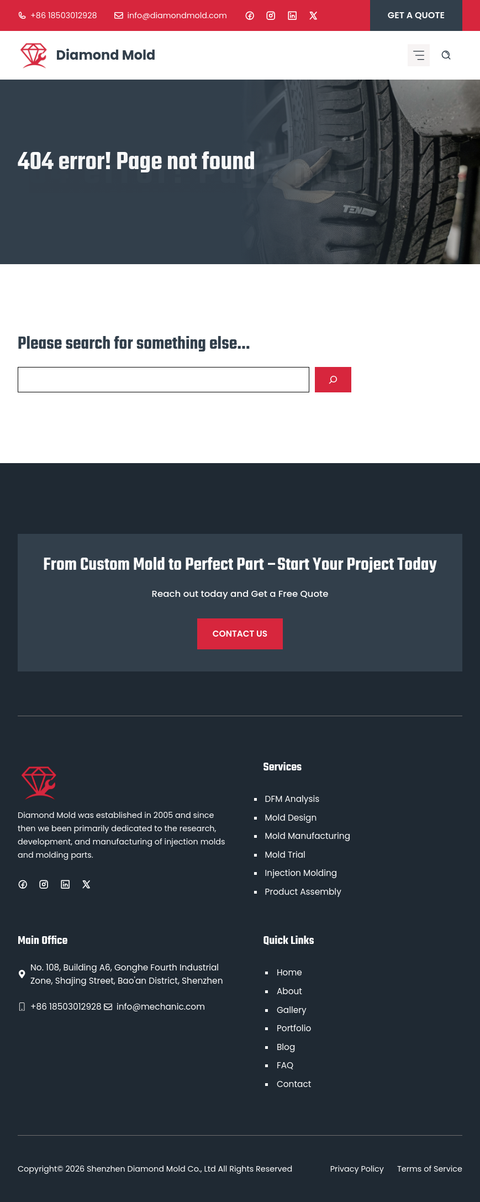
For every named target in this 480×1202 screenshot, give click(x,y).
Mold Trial (285, 854)
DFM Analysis (292, 799)
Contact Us (240, 633)
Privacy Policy (357, 1168)
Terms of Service (429, 1168)
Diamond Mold (106, 55)
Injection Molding (301, 873)
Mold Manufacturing (308, 836)
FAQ (285, 1065)
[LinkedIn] (292, 15)
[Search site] (446, 55)
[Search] (333, 379)
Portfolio (294, 1028)
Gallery (292, 1010)
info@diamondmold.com (177, 15)
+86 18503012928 (63, 15)
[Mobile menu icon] (419, 55)
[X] (313, 15)
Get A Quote (416, 15)
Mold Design (291, 817)
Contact (294, 1084)
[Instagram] (271, 15)
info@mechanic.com (161, 1006)
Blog (286, 1047)
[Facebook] (250, 15)
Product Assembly (303, 891)
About (289, 991)
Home (289, 972)
